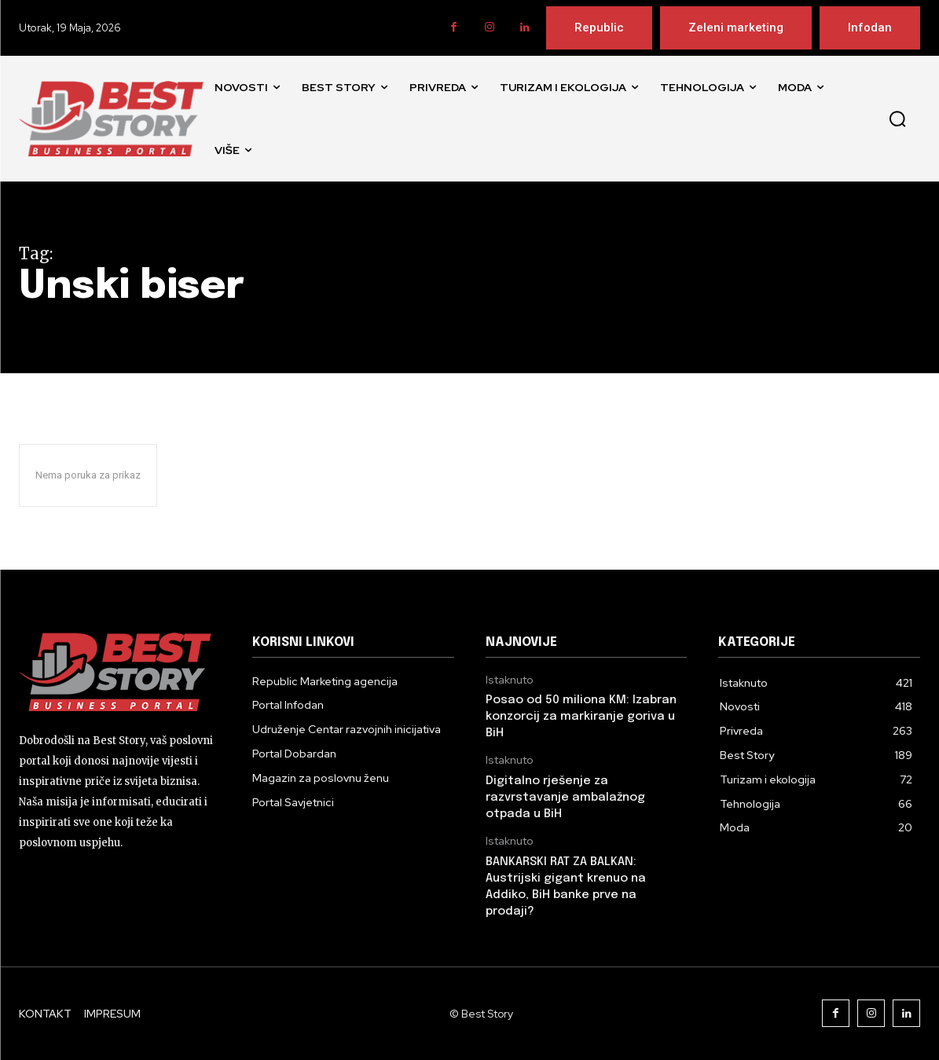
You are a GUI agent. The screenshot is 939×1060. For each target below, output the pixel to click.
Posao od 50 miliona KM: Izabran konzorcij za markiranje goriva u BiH (581, 716)
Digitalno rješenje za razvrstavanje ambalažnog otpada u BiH (565, 797)
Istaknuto (510, 680)
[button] (897, 118)
